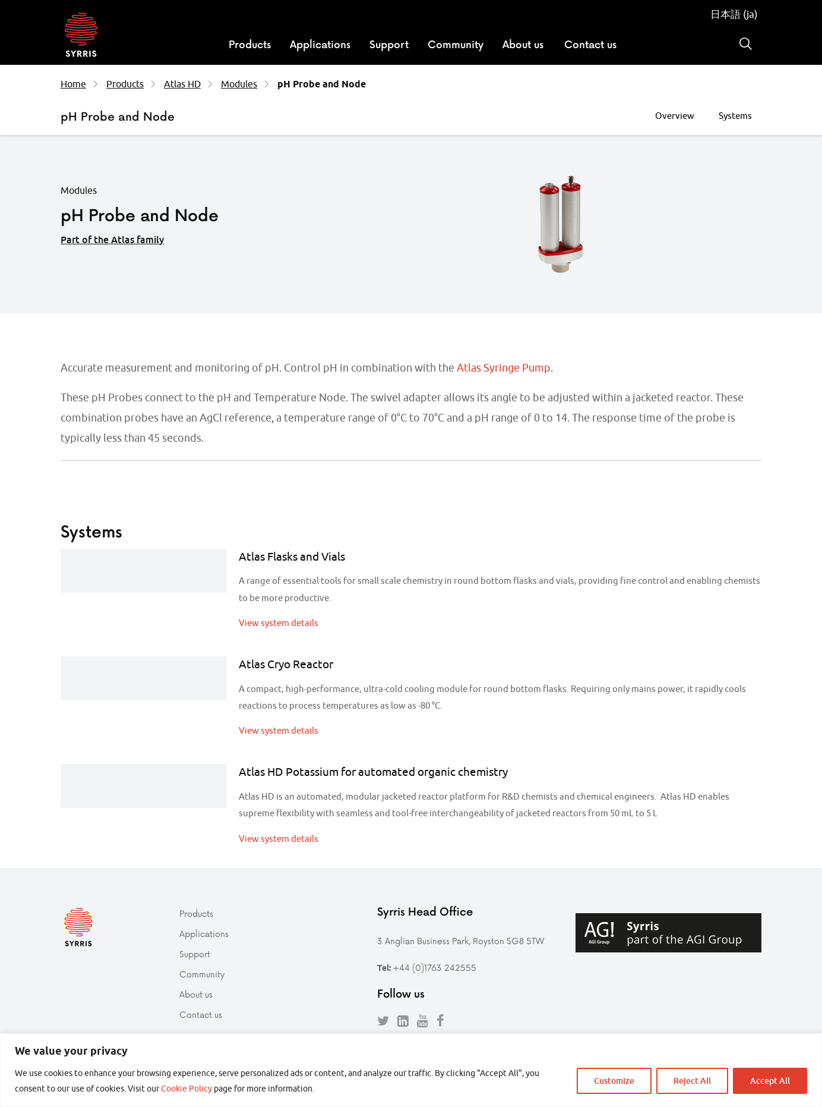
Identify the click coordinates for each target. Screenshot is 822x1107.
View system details (278, 623)
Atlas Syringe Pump (504, 367)
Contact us (590, 44)
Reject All (692, 1080)
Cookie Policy (186, 1088)
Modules (239, 83)
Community (455, 44)
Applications (320, 44)
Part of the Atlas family (112, 240)
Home (73, 83)
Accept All (770, 1080)
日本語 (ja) (734, 14)
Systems (735, 116)
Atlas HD (182, 83)
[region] (411, 1070)
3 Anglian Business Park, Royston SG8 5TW (460, 941)
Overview (674, 116)
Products (250, 44)
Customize (614, 1080)
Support (389, 44)
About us (522, 44)
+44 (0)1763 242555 (434, 967)
